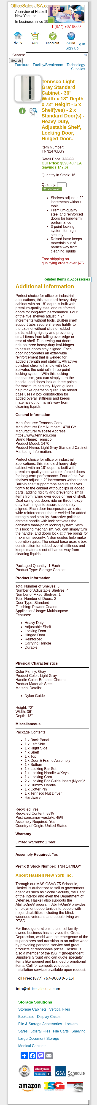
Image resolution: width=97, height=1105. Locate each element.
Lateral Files (40, 1031)
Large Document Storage (38, 1038)
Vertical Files (59, 1009)
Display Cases (48, 1017)
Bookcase (26, 1017)
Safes (23, 1031)
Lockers (71, 1024)
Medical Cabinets (32, 1046)
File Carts (61, 1031)
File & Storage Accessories (40, 1024)
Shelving (78, 1031)
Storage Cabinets (32, 1009)
